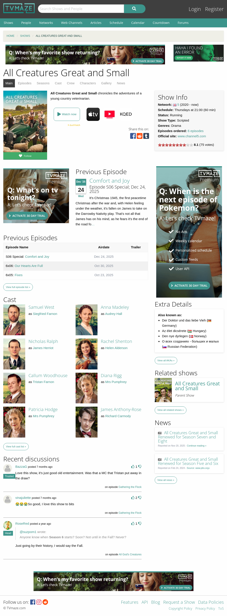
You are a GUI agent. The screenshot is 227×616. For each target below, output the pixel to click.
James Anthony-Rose (121, 409)
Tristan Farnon (43, 382)
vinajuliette (23, 498)
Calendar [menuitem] (138, 23)
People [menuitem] (26, 23)
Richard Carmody (118, 416)
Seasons (43, 83)
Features (129, 602)
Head (8, 533)
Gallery (106, 83)
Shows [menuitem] (8, 23)
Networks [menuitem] (46, 23)
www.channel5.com (192, 136)
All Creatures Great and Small (197, 386)
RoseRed (22, 523)
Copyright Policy (180, 609)
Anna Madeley (115, 307)
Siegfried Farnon (45, 314)
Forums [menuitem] (183, 23)
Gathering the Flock (130, 487)
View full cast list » (16, 446)
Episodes (25, 83)
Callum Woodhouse (47, 375)
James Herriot (43, 348)
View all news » (165, 480)
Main (9, 83)
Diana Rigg (111, 375)
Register (214, 9)
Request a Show (179, 602)
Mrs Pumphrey (116, 382)
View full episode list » (18, 287)
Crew (70, 83)
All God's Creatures (130, 554)
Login (195, 9)
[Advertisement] (85, 54)
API (145, 602)
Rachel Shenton (116, 341)
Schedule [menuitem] (116, 23)
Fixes (19, 275)
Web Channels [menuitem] (71, 23)
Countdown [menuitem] (161, 23)
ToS (221, 609)
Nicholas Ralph (43, 341)
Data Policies (211, 602)
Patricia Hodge (43, 409)
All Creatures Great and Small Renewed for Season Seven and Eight (188, 437)
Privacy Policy (205, 609)
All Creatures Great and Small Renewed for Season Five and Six (188, 461)
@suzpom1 (28, 532)
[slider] (175, 145)
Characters (88, 83)
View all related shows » (170, 410)
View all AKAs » (166, 360)
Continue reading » (196, 445)
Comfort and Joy (109, 180)
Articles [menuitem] (95, 23)
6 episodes (196, 131)
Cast (58, 83)
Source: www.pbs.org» (198, 468)
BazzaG (21, 466)
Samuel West (41, 307)
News (121, 83)
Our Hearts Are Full (29, 266)
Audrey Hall (113, 314)
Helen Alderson (116, 348)
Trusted (9, 476)
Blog (155, 602)
